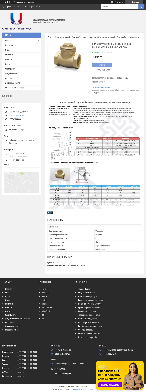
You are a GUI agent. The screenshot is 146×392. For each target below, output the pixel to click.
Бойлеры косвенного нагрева (90, 333)
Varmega (45, 293)
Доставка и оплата (12, 83)
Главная (8, 289)
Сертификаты (10, 69)
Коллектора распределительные (91, 300)
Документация (11, 73)
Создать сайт (19, 2)
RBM (43, 315)
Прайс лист (9, 45)
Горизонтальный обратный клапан (71, 37)
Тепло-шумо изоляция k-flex (89, 315)
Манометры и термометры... (89, 322)
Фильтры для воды (85, 330)
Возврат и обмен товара (14, 88)
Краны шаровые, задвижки (89, 308)
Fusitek (44, 289)
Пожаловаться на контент (82, 389)
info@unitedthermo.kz (18, 115)
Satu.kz (85, 387)
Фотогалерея (10, 78)
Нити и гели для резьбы (87, 337)
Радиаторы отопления (87, 311)
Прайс (7, 296)
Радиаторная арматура (87, 296)
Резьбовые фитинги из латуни (90, 326)
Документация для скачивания (17, 319)
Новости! (8, 59)
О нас (7, 50)
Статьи (8, 64)
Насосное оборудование (87, 319)
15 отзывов (118, 2)
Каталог (8, 41)
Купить (102, 65)
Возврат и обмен (11, 330)
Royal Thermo (47, 308)
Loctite (44, 300)
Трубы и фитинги (85, 289)
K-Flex (44, 304)
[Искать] (141, 6)
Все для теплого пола (86, 293)
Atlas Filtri (46, 311)
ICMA (43, 319)
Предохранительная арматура (90, 304)
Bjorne (44, 296)
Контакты (9, 55)
